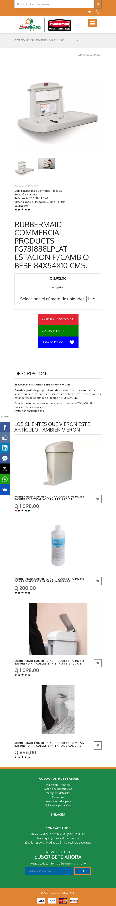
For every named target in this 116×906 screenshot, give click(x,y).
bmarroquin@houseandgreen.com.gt (58, 838)
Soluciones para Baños (58, 805)
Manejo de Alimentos (58, 784)
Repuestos (58, 797)
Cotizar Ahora (53, 330)
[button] (89, 12)
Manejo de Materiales (58, 793)
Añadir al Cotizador (58, 319)
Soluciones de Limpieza (89, 55)
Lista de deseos (58, 342)
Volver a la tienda (26, 186)
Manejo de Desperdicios (58, 788)
